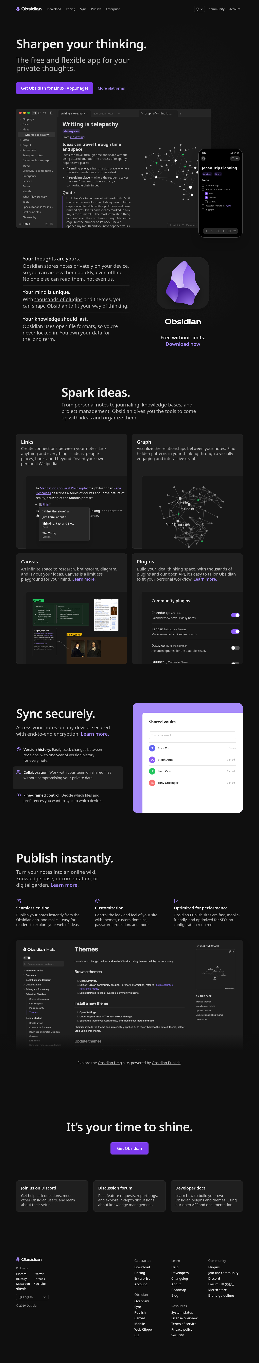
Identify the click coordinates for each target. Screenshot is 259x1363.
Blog (174, 1295)
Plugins (214, 1267)
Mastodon (23, 1284)
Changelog (179, 1278)
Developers (180, 1273)
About (176, 1284)
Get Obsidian (129, 1148)
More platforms (111, 88)
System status (182, 1312)
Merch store (217, 1290)
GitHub (21, 1288)
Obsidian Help (110, 1062)
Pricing (70, 9)
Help (174, 1267)
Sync (83, 9)
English (32, 1297)
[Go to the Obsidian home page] (29, 8)
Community (217, 9)
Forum (213, 1284)
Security (177, 1335)
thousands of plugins (58, 299)
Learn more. (95, 733)
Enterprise (113, 9)
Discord (214, 1278)
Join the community (223, 1273)
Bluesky (21, 1279)
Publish (96, 9)
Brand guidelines (221, 1295)
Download (54, 9)
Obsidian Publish (166, 1062)
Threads (39, 1279)
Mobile (139, 1324)
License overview (184, 1318)
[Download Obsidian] (183, 291)
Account (234, 9)
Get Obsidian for (54, 88)
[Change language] (199, 9)
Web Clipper (143, 1329)
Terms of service (183, 1324)
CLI (136, 1335)
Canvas (139, 1318)
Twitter (39, 1274)
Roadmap (178, 1290)
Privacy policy (181, 1329)
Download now (183, 344)
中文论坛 (227, 1284)
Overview (141, 1301)
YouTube (40, 1284)
